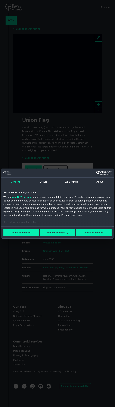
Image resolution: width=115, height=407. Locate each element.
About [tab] (99, 181)
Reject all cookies (21, 232)
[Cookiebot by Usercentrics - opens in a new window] (98, 173)
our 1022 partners (22, 197)
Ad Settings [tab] (71, 181)
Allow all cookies (94, 232)
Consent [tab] (15, 181)
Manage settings (57, 232)
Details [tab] (43, 181)
